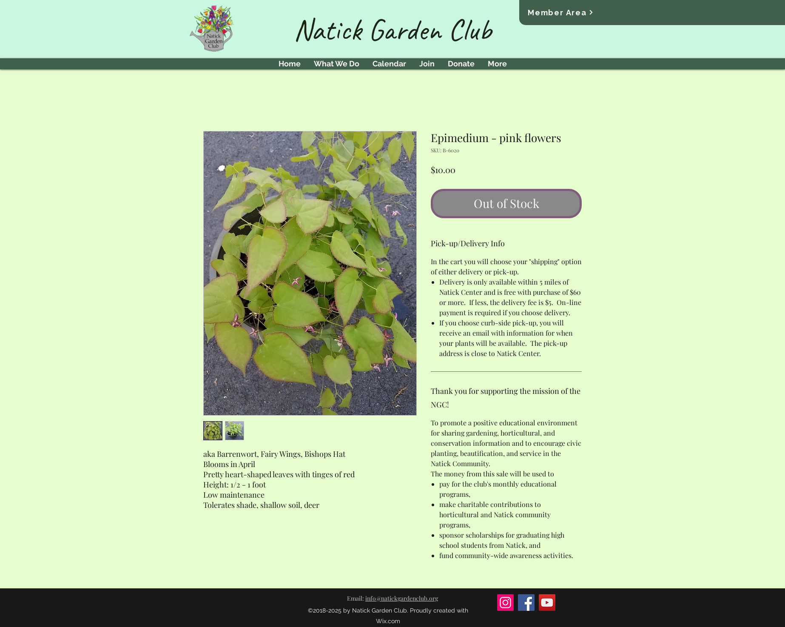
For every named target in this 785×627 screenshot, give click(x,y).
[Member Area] (560, 12)
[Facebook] (526, 602)
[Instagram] (505, 602)
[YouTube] (547, 602)
